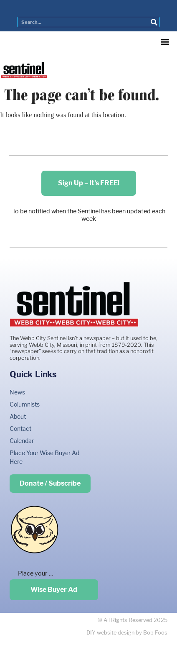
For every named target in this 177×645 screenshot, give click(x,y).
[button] (165, 42)
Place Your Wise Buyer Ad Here (44, 457)
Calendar (22, 440)
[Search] (154, 22)
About (18, 416)
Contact (20, 428)
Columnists (25, 404)
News (17, 392)
